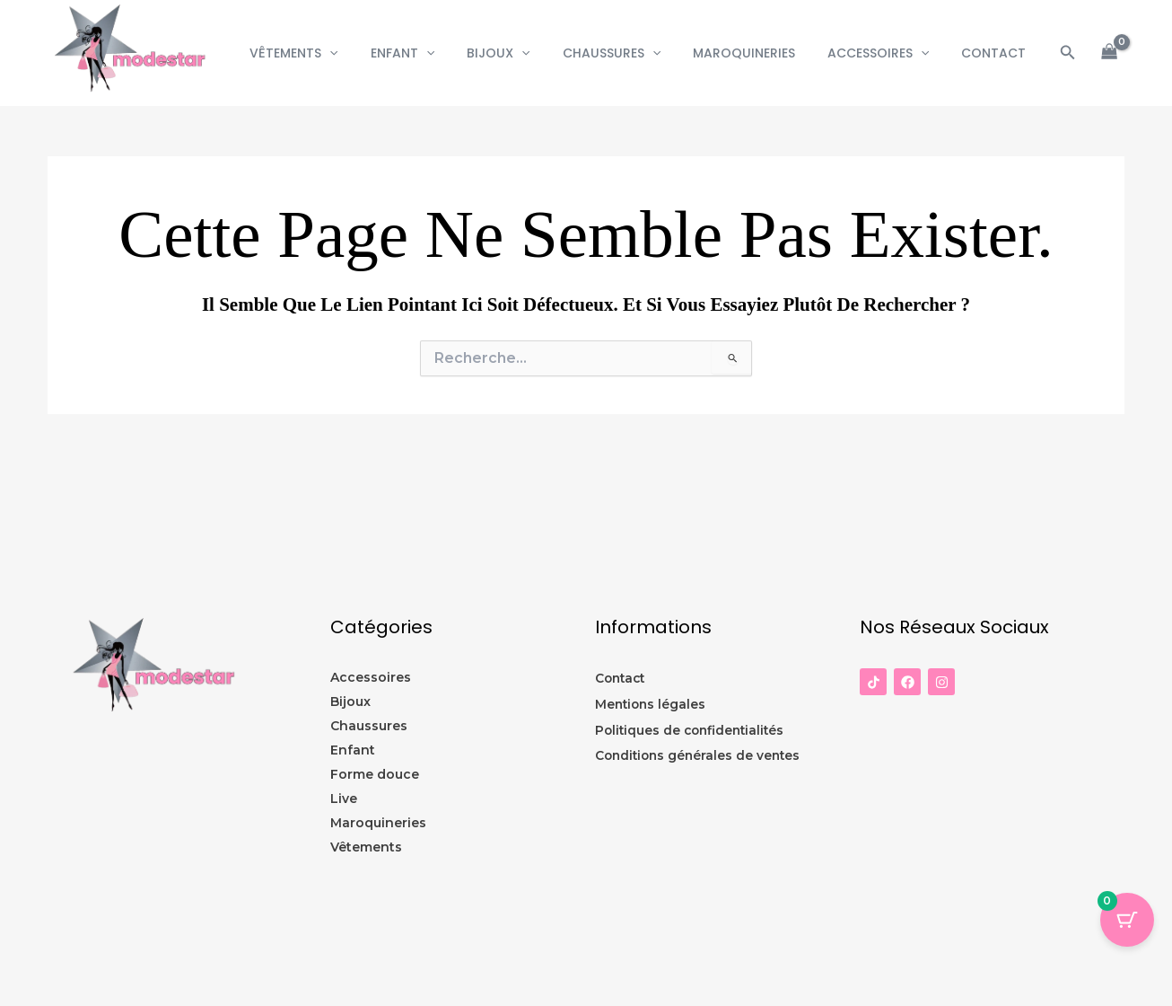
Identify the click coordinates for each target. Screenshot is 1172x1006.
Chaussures (637, 53)
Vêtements (340, 53)
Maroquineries (762, 53)
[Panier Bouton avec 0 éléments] (1127, 920)
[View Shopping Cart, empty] (1109, 53)
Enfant (442, 53)
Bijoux (530, 53)
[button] (376, 53)
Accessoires (889, 53)
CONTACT (997, 53)
